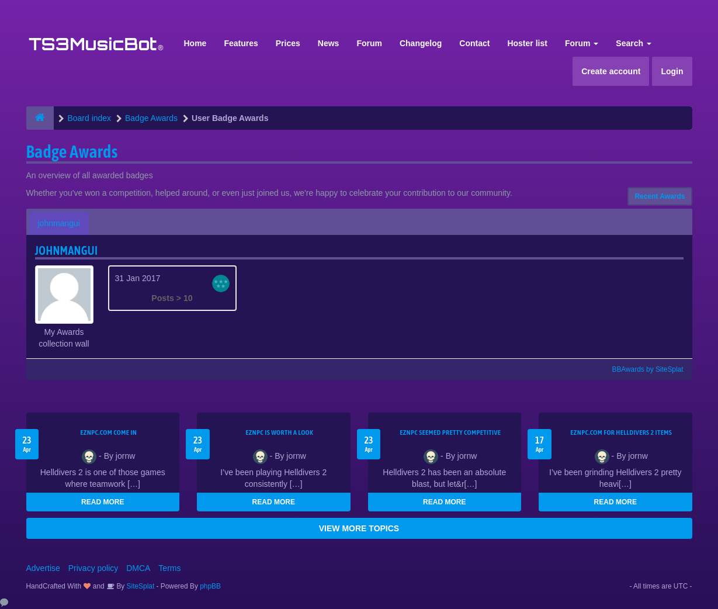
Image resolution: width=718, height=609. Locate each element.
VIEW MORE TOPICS (359, 528)
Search (633, 43)
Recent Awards (659, 196)
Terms (169, 568)
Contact (474, 43)
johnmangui (59, 223)
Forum (369, 43)
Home (195, 43)
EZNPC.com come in (108, 432)
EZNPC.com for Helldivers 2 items (621, 432)
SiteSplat (139, 586)
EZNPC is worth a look (279, 432)
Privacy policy (93, 568)
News (328, 43)
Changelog (421, 43)
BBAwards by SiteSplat (642, 369)
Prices (288, 43)
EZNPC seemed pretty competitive (450, 432)
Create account (610, 71)
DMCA (138, 568)
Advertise (43, 568)
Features (241, 43)
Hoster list (527, 43)
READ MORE (102, 502)
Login (672, 71)
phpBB (210, 586)
